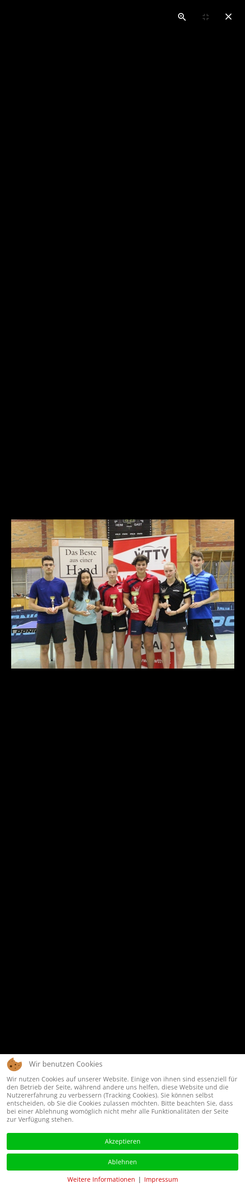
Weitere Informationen (101, 1179)
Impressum (161, 1179)
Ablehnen (122, 1162)
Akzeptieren (123, 1141)
